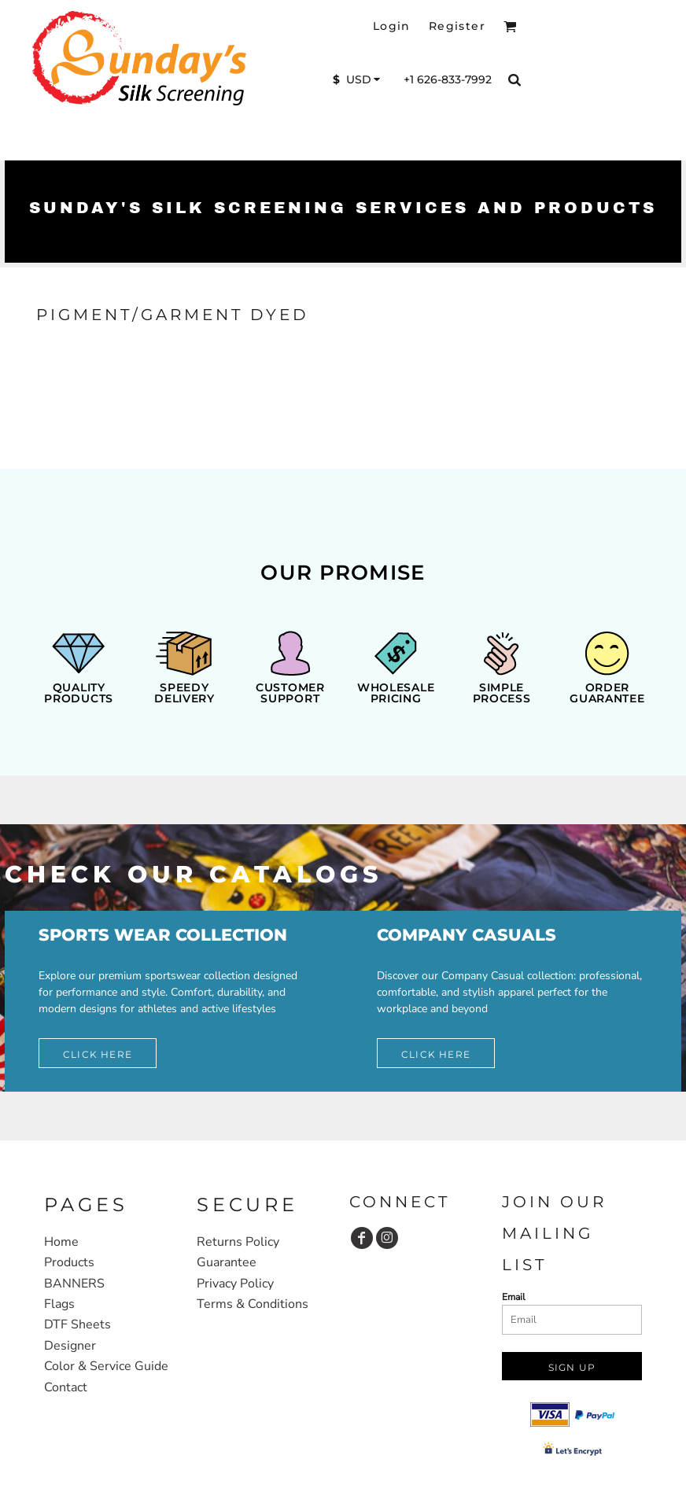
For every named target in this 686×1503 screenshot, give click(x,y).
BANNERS (74, 1283)
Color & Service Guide (106, 1366)
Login (392, 26)
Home (61, 1242)
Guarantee (226, 1262)
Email (514, 1297)
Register (457, 26)
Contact (65, 1387)
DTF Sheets (77, 1324)
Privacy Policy (235, 1283)
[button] (510, 26)
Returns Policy (238, 1242)
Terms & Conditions (252, 1304)
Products (69, 1262)
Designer (70, 1345)
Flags (59, 1304)
